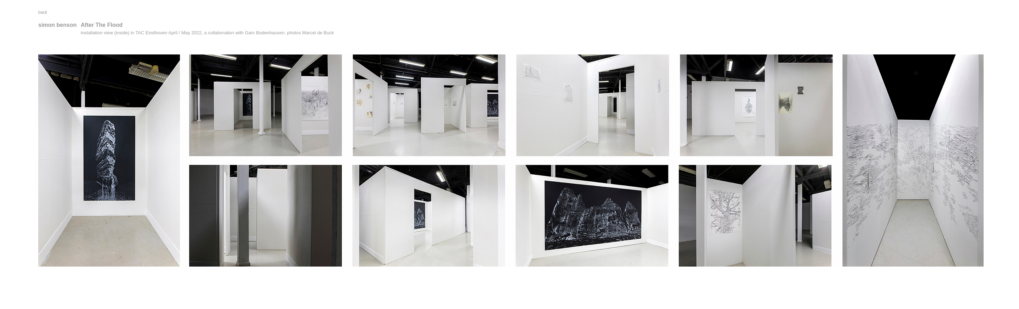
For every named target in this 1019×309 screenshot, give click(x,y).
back (42, 12)
